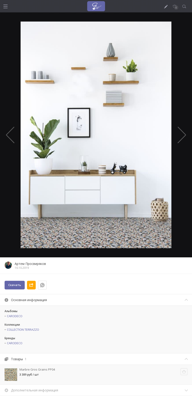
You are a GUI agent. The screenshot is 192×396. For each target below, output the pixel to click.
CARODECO (14, 316)
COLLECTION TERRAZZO (23, 329)
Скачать (14, 285)
